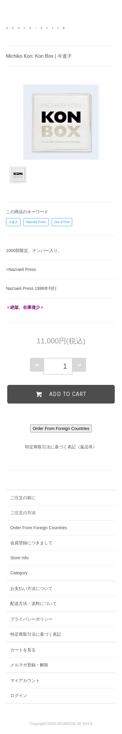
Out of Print (62, 222)
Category (18, 572)
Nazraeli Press (36, 222)
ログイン (18, 695)
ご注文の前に (23, 497)
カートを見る (23, 649)
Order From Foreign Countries (38, 527)
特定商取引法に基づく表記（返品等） (61, 446)
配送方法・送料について (33, 603)
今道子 (13, 222)
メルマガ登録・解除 (29, 664)
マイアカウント (25, 680)
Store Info (19, 557)
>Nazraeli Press (21, 269)
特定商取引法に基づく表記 (35, 634)
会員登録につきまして (31, 542)
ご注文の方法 (23, 512)
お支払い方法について (31, 588)
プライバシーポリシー (31, 619)
